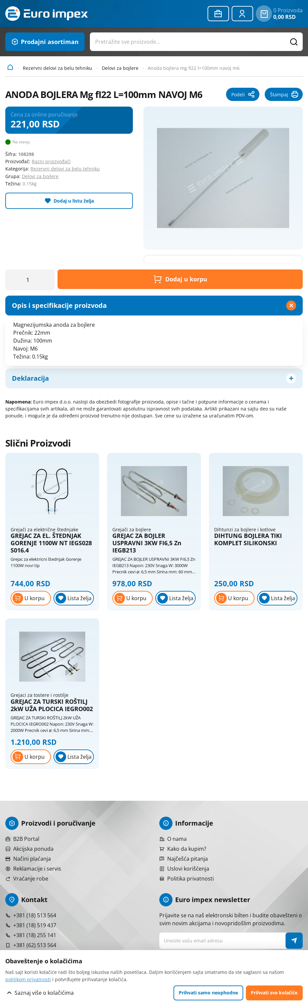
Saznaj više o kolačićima (44, 992)
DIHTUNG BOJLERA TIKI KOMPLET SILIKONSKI (248, 539)
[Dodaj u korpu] (31, 598)
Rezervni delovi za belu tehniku (57, 68)
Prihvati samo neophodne (208, 992)
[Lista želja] (74, 598)
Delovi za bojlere (120, 68)
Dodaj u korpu (180, 279)
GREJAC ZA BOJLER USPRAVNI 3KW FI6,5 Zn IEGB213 (146, 543)
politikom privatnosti (28, 979)
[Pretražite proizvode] (294, 41)
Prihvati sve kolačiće (274, 992)
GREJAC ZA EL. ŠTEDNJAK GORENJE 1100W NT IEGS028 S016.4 (51, 543)
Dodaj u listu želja (74, 201)
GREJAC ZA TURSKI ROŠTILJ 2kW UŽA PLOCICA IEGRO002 (52, 705)
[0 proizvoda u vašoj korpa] (264, 13)
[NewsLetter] (294, 941)
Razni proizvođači (51, 161)
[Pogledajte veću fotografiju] (223, 178)
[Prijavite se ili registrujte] (242, 13)
